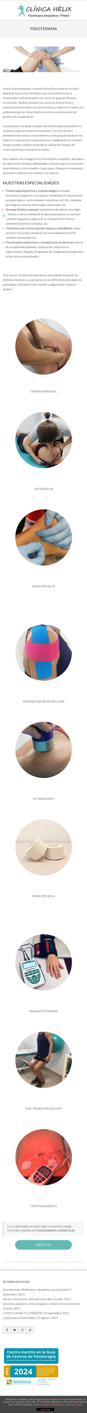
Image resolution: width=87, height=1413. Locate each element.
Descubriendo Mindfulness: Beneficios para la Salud (35, 1289)
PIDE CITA (43, 1245)
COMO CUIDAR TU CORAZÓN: (23, 1313)
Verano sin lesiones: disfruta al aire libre (28, 1299)
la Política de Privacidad (52, 1404)
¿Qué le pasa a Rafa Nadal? (19, 1317)
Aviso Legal (76, 1404)
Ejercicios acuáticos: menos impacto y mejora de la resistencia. (41, 1303)
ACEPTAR (45, 1409)
